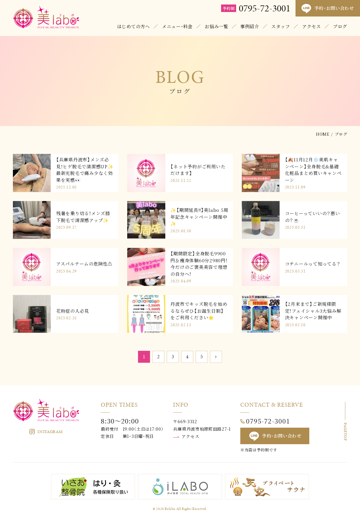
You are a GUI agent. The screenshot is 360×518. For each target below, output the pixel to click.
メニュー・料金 (177, 26)
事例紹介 (249, 26)
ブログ (340, 26)
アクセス (311, 26)
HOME (322, 134)
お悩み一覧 (216, 26)
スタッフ (280, 26)
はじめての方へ (133, 26)
